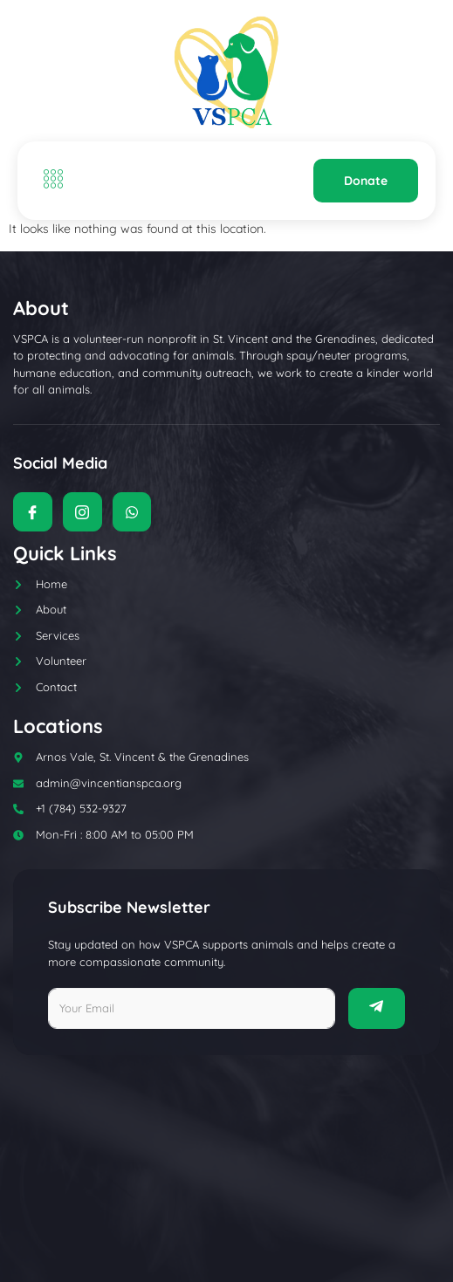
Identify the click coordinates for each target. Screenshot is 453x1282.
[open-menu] (49, 181)
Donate (366, 181)
